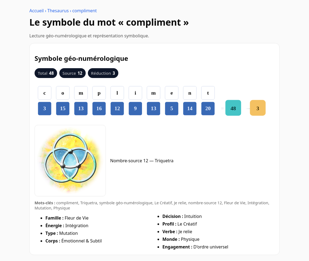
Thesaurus (58, 11)
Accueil (36, 11)
